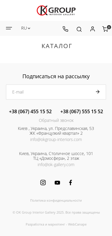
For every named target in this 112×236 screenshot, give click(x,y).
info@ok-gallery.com (56, 164)
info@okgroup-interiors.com (56, 139)
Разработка (35, 224)
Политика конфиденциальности (56, 200)
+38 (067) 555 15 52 (81, 111)
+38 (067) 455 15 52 (30, 111)
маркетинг (56, 224)
